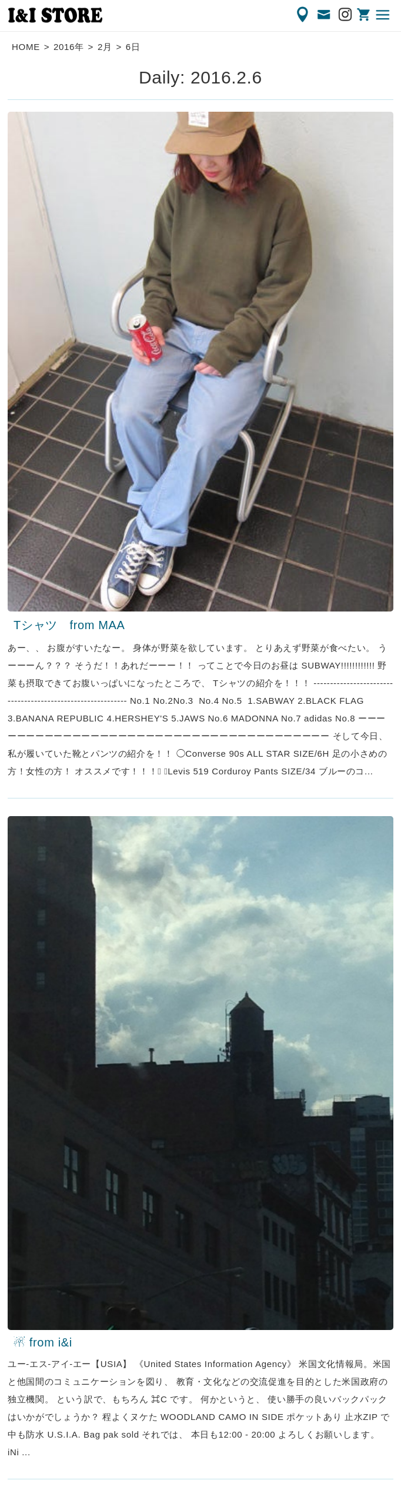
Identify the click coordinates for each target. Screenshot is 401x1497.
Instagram (345, 15)
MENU (383, 15)
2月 (105, 47)
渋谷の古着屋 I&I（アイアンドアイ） (55, 15)
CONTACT (324, 15)
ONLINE (364, 15)
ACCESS (303, 15)
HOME (26, 47)
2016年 (69, 47)
